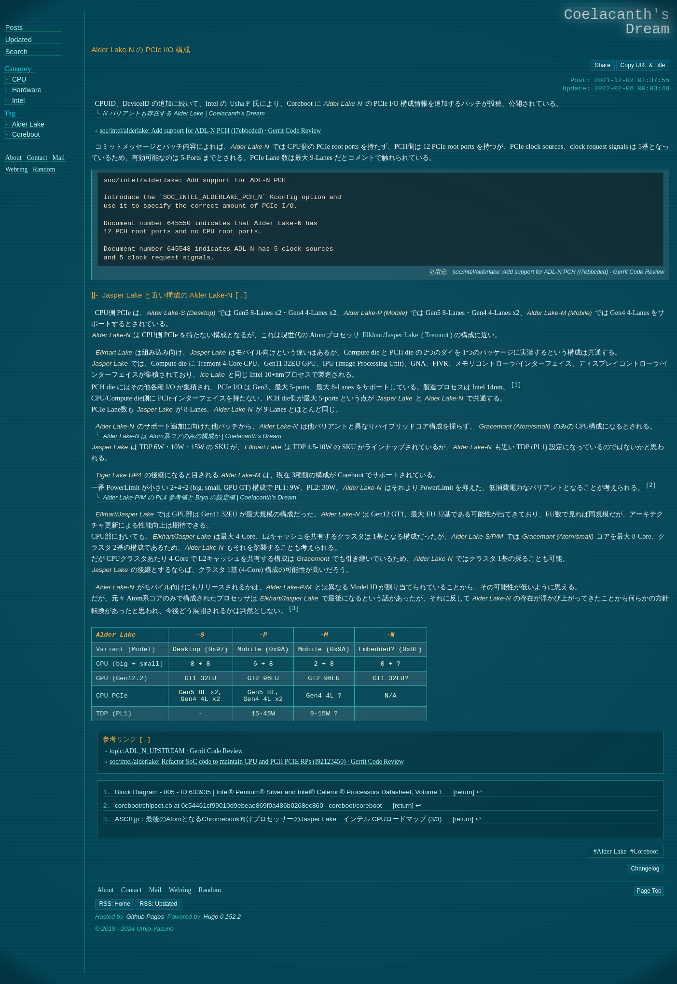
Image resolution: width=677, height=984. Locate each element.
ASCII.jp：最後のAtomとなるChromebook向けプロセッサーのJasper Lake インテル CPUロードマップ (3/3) (278, 823)
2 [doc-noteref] (650, 484)
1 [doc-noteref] (516, 383)
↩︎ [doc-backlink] (479, 794)
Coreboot (26, 135)
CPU (19, 80)
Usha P (240, 103)
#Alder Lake (610, 855)
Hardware (26, 90)
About (105, 894)
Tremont (437, 334)
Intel (18, 100)
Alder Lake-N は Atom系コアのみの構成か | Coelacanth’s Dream (192, 435)
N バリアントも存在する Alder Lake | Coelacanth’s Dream (184, 113)
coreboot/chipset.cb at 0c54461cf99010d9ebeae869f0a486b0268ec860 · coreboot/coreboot (248, 808)
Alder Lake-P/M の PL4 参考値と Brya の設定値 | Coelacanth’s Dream (200, 496)
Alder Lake (28, 124)
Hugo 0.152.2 (222, 921)
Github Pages (145, 921)
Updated (18, 39)
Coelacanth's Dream (617, 22)
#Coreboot (644, 855)
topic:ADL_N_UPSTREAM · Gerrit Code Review (176, 752)
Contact (131, 894)
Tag (9, 113)
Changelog (645, 872)
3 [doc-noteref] (294, 607)
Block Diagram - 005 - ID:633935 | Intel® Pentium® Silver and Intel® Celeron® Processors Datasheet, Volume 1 (278, 794)
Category (17, 68)
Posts (14, 28)
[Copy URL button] (603, 65)
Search (16, 52)
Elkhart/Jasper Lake (390, 334)
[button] (114, 908)
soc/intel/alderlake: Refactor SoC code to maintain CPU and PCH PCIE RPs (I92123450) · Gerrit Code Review (257, 763)
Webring (180, 894)
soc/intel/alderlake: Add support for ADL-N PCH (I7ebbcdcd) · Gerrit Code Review (210, 130)
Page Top (649, 894)
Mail (155, 894)
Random (210, 894)
